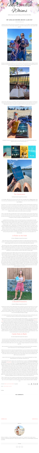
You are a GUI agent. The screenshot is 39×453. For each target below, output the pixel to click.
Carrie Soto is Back (19, 334)
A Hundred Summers (19, 302)
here (27, 141)
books (10, 386)
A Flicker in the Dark (19, 236)
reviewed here (8, 362)
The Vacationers (19, 194)
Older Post (34, 418)
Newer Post (4, 418)
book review (6, 386)
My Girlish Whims (19, 8)
